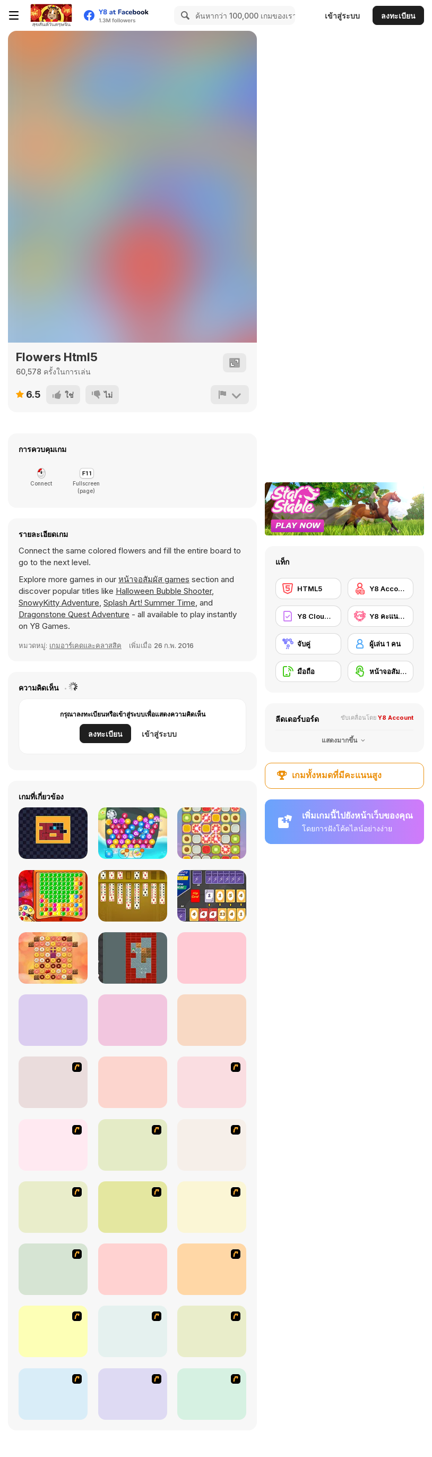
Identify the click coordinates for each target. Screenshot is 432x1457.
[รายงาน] (230, 394)
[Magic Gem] (132, 1207)
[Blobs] (53, 896)
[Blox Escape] (132, 1020)
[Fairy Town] (132, 1394)
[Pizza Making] (53, 1394)
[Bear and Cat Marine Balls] (211, 1145)
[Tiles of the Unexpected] (211, 1394)
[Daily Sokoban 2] (132, 958)
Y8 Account (395, 717)
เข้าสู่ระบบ (342, 15)
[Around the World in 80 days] (53, 1331)
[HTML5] (308, 588)
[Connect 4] (132, 1082)
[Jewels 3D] (53, 1082)
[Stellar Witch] (211, 958)
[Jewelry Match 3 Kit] (132, 833)
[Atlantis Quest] (132, 1331)
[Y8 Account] (380, 588)
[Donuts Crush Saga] (53, 958)
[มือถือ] (308, 671)
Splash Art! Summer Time (149, 603)
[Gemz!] (53, 1020)
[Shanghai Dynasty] (132, 1145)
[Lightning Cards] (211, 896)
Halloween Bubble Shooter (164, 591)
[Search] (183, 15)
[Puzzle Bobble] (211, 1082)
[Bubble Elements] (53, 1207)
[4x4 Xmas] (211, 1020)
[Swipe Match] (211, 833)
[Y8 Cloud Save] (308, 616)
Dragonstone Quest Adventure (74, 614)
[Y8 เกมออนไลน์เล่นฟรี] (51, 15)
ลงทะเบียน (398, 15)
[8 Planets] (53, 1145)
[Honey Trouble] (132, 1269)
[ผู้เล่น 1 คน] (380, 643)
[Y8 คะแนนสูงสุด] (380, 616)
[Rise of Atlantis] (211, 1269)
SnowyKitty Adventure (59, 603)
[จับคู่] (308, 643)
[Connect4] (211, 1207)
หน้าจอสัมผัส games (153, 579)
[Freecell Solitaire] (132, 896)
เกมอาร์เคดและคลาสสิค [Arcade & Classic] (85, 645)
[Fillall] (53, 833)
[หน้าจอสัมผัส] (380, 671)
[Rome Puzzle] (211, 1331)
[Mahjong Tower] (53, 1269)
